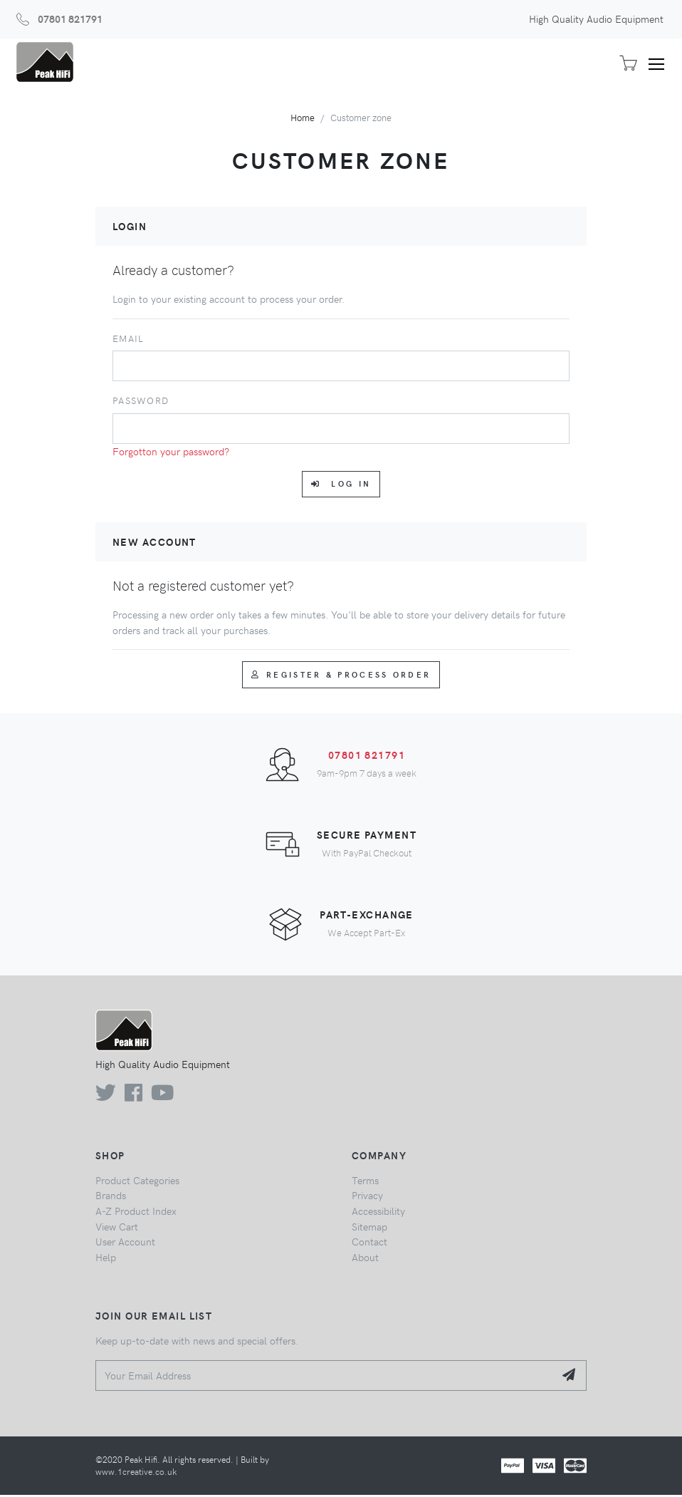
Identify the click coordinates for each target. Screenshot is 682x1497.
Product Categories (137, 1181)
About (365, 1258)
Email (128, 339)
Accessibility (378, 1213)
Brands (110, 1197)
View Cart (116, 1228)
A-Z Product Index (136, 1213)
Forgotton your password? (170, 452)
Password (140, 402)
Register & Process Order (341, 675)
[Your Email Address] (325, 1377)
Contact (369, 1243)
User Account (125, 1243)
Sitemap (369, 1228)
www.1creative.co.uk (136, 1472)
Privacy (367, 1197)
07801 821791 (70, 18)
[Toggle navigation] (661, 64)
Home (302, 119)
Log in (341, 485)
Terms (365, 1181)
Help (105, 1258)
